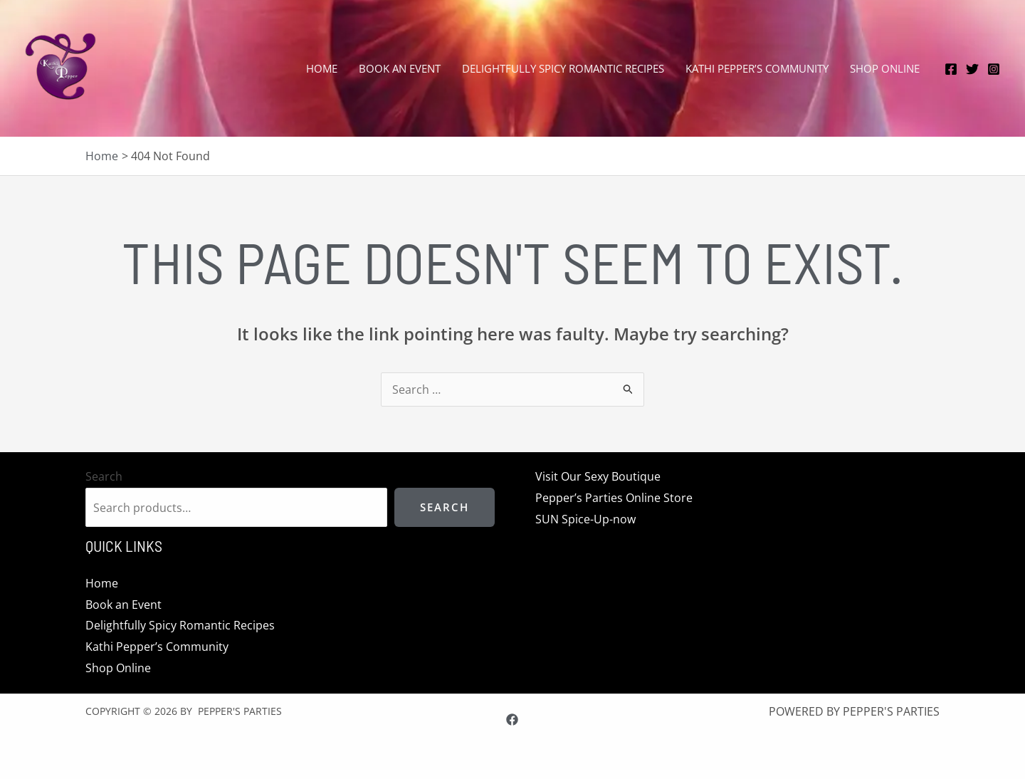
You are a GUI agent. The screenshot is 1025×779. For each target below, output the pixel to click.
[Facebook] (951, 69)
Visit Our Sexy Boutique (593, 476)
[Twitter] (972, 69)
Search (103, 476)
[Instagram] (993, 69)
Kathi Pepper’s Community (156, 646)
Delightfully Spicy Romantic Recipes (180, 625)
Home (101, 583)
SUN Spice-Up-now (580, 518)
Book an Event (123, 604)
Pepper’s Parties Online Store (609, 498)
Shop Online (118, 667)
